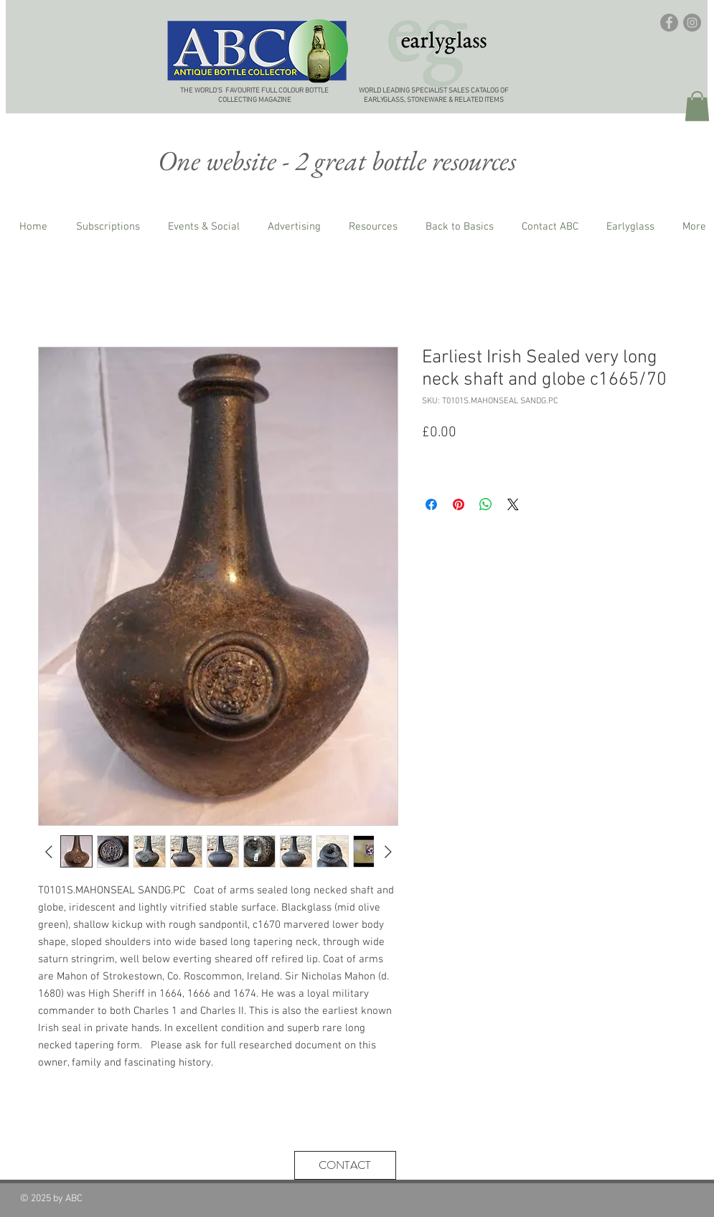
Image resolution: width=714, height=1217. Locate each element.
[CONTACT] (345, 1165)
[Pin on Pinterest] (458, 504)
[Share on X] (513, 504)
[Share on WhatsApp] (485, 504)
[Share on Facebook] (431, 504)
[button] (697, 106)
